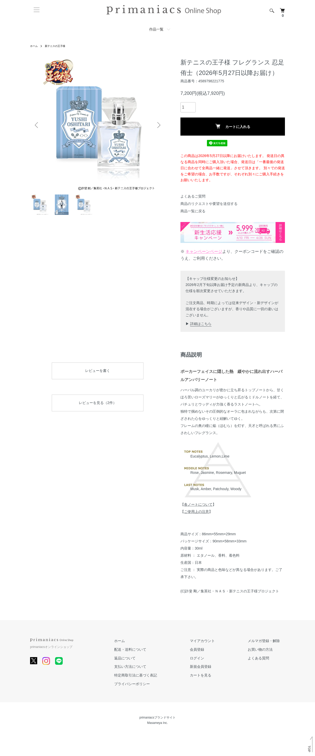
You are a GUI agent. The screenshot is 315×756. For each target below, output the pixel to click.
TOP (309, 749)
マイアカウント (217, 641)
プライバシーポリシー (157, 684)
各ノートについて (198, 504)
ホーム (34, 46)
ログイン (212, 658)
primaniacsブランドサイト (157, 717)
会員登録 (212, 649)
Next (157, 125)
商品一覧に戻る (192, 211)
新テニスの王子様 (58, 46)
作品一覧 (156, 29)
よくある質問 (263, 658)
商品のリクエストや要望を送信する (209, 204)
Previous (38, 125)
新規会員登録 (215, 666)
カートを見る (215, 675)
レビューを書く (97, 371)
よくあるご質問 (192, 196)
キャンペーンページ (204, 251)
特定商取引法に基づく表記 (160, 675)
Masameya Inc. (157, 723)
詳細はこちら (201, 324)
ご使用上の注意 (196, 512)
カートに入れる (232, 126)
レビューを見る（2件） (97, 403)
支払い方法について (155, 666)
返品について (150, 658)
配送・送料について (155, 649)
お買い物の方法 (265, 649)
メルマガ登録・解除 (269, 641)
